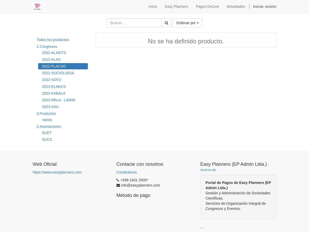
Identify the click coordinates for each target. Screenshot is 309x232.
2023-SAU (50, 107)
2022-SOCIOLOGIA (58, 73)
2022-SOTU (51, 80)
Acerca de (208, 170)
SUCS (47, 139)
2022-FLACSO (54, 66)
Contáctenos (126, 172)
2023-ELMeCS (54, 86)
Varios (47, 120)
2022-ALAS (51, 59)
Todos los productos (53, 40)
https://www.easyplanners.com (57, 172)
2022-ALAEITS (54, 53)
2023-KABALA (53, 93)
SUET (47, 133)
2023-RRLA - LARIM (58, 100)
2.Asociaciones (49, 126)
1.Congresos (47, 46)
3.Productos (46, 113)
